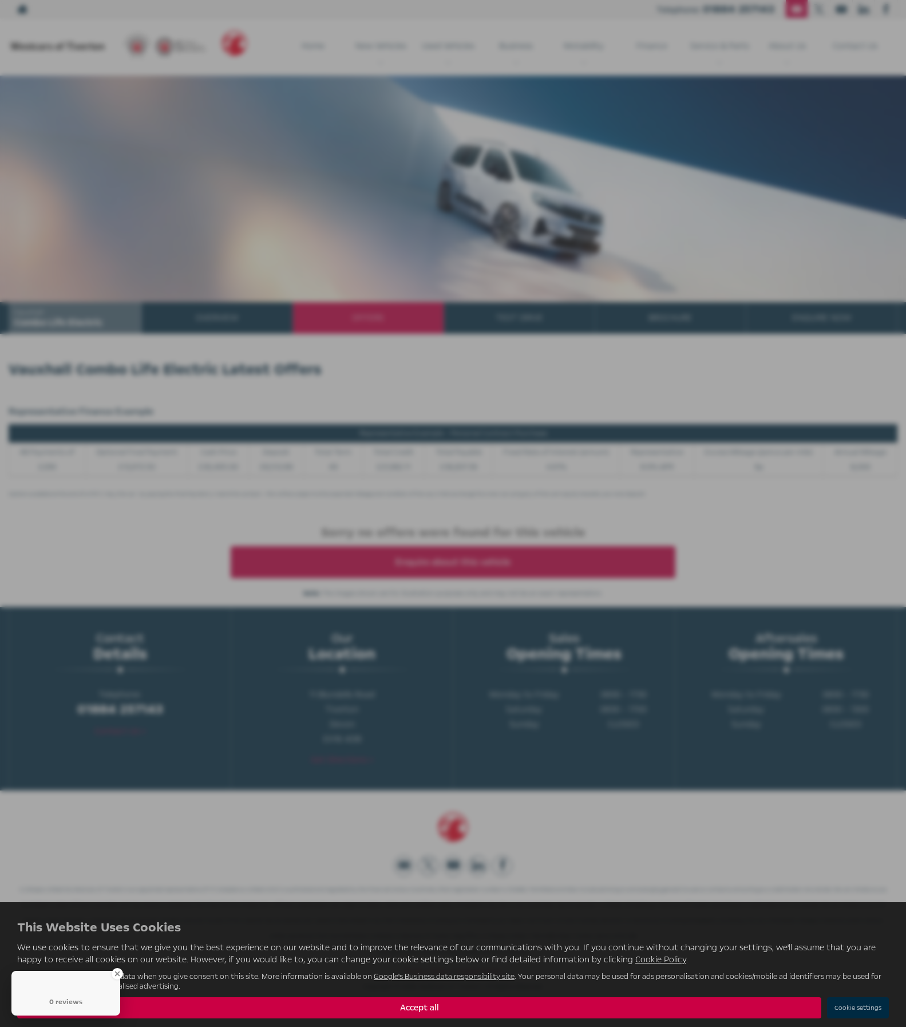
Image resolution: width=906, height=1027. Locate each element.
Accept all (419, 1007)
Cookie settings (857, 1008)
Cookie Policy (660, 959)
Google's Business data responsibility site (444, 976)
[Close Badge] (117, 973)
